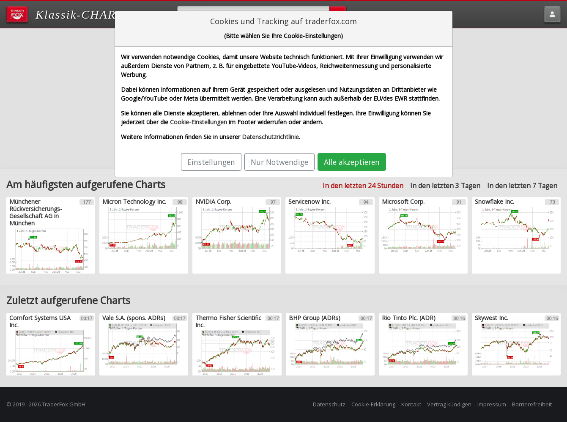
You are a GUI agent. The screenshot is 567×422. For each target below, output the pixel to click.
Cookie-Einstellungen (198, 122)
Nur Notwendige (279, 162)
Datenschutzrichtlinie (270, 137)
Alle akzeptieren (352, 162)
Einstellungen (211, 162)
